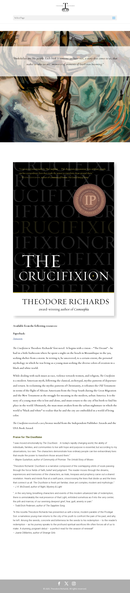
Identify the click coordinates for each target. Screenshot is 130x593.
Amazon (17, 338)
